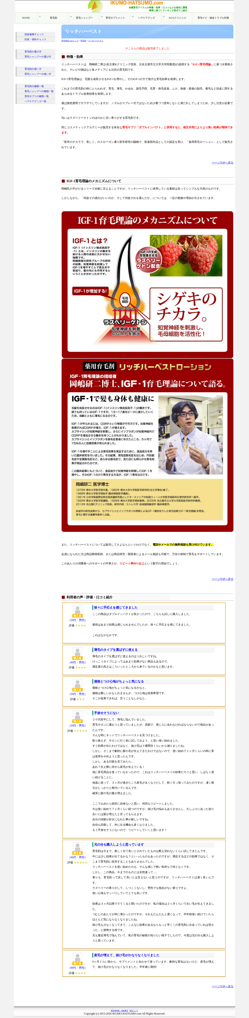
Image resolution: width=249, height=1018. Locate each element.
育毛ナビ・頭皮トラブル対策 (213, 17)
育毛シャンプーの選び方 (38, 56)
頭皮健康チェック (34, 34)
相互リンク (134, 1010)
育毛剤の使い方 (33, 68)
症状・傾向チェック (35, 39)
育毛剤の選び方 (33, 51)
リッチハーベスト (95, 40)
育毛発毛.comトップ (70, 40)
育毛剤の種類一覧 (34, 85)
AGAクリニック (178, 17)
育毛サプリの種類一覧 (37, 96)
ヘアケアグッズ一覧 (35, 101)
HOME (26, 17)
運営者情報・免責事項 (119, 1010)
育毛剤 (53, 17)
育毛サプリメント (116, 17)
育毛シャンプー (85, 17)
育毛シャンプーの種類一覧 (39, 91)
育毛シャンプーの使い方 (38, 73)
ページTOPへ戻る (222, 162)
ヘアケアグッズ (147, 17)
